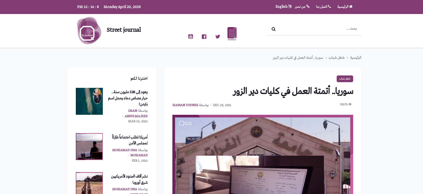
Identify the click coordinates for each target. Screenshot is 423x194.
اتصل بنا (323, 7)
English (283, 7)
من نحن (302, 7)
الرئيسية (345, 7)
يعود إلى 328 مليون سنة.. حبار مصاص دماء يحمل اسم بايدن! (128, 98)
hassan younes (185, 105)
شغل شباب (336, 58)
